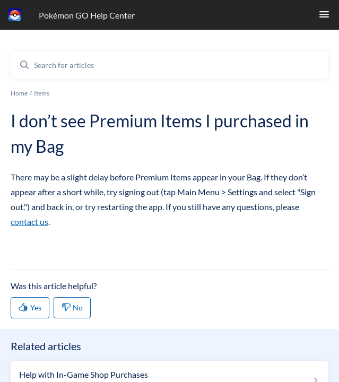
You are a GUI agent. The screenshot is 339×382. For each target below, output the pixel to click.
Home (19, 93)
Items (41, 93)
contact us (29, 221)
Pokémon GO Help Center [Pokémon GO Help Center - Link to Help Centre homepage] (87, 15)
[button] (324, 17)
